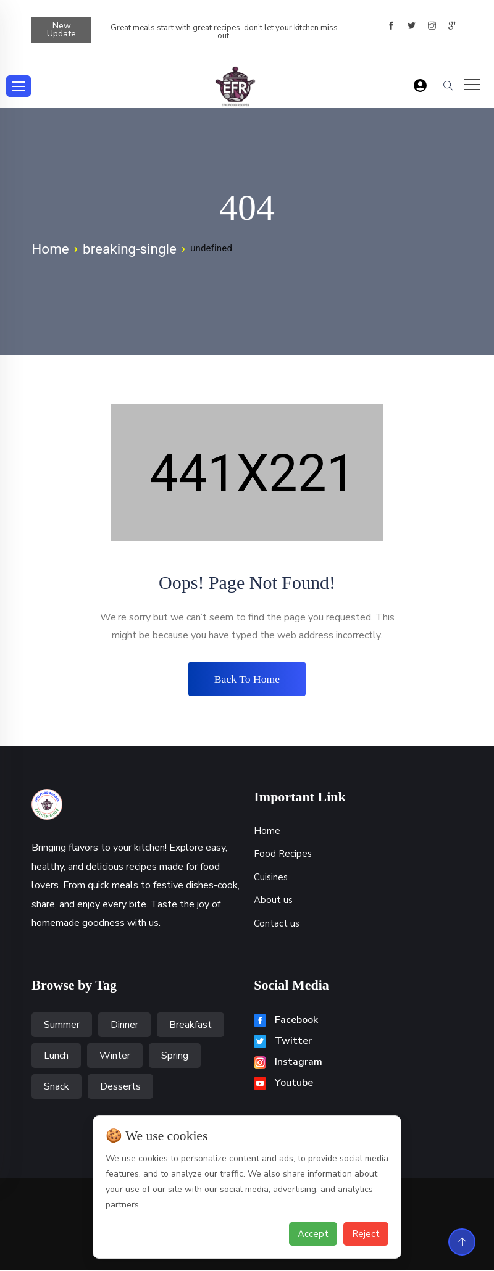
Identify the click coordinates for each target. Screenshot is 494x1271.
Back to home (247, 679)
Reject (366, 1234)
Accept (313, 1234)
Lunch (56, 1056)
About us (273, 900)
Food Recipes (283, 854)
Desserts (120, 1087)
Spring (174, 1056)
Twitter (283, 1041)
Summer (62, 1025)
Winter (114, 1056)
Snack (56, 1087)
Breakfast (190, 1025)
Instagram (288, 1062)
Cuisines (271, 878)
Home (50, 249)
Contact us (276, 924)
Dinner (124, 1025)
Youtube (283, 1083)
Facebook (286, 1020)
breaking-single (130, 249)
